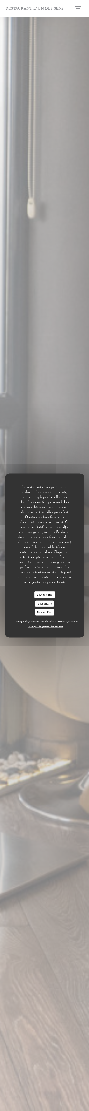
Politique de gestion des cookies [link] (45, 626)
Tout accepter (44, 594)
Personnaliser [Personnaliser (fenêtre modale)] (44, 612)
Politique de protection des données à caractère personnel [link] (46, 620)
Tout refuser (45, 603)
